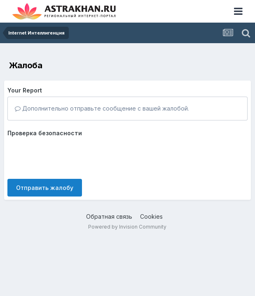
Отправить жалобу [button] (44, 187)
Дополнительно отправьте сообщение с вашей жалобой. (102, 108)
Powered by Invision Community (127, 227)
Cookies (151, 216)
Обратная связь (109, 216)
